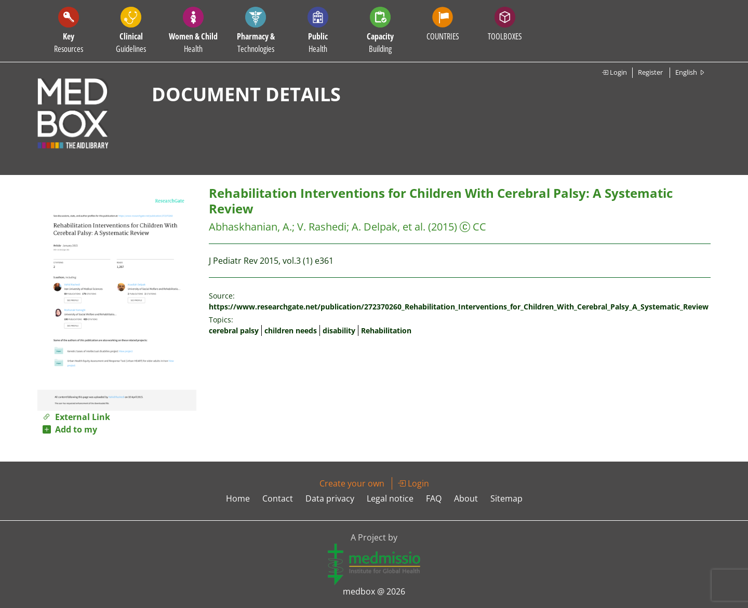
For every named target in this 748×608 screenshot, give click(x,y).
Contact (277, 498)
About (466, 498)
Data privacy (329, 498)
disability (339, 330)
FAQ (434, 498)
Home (238, 498)
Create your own (351, 483)
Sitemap (506, 498)
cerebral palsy (234, 330)
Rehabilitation (386, 330)
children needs (290, 330)
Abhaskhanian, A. (250, 227)
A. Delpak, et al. (388, 227)
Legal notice (390, 498)
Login (614, 72)
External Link (76, 417)
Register (650, 72)
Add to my (70, 429)
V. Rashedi (321, 227)
